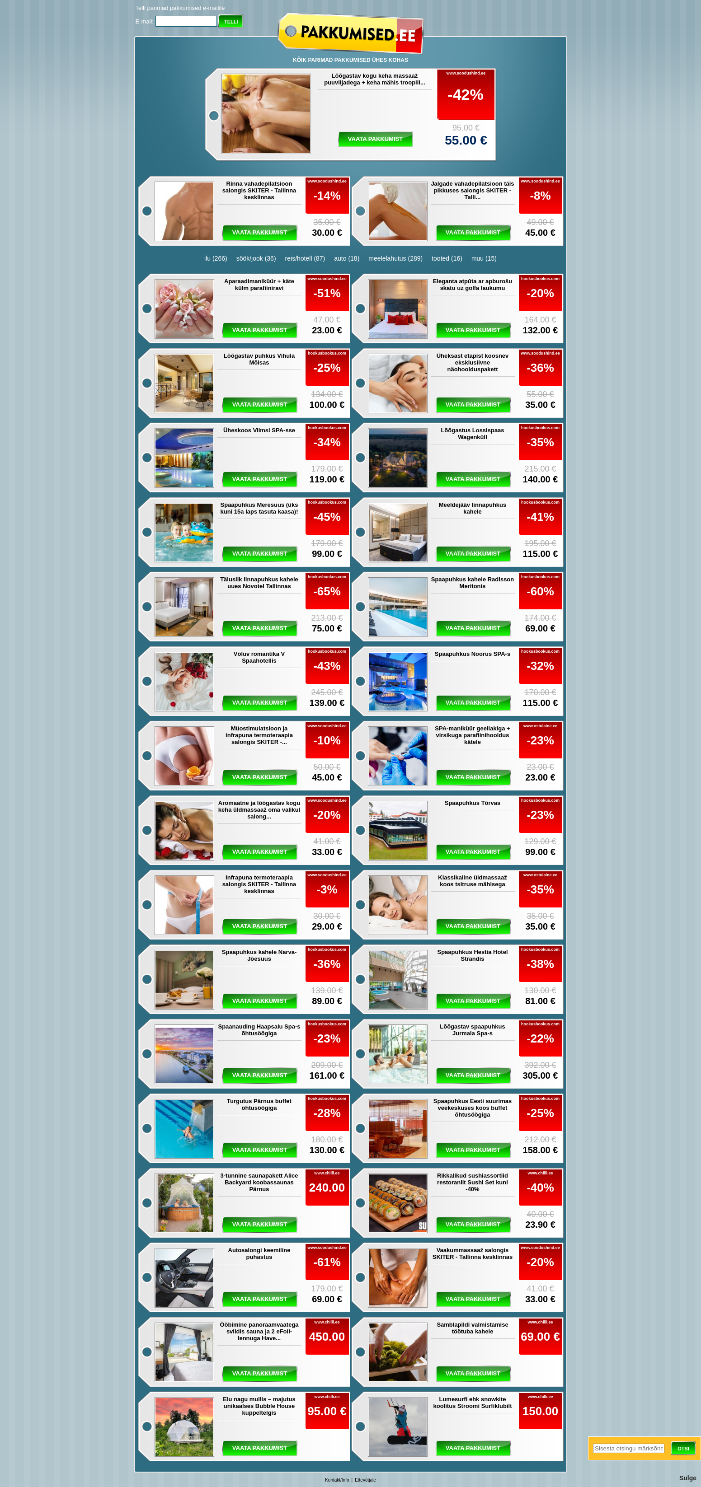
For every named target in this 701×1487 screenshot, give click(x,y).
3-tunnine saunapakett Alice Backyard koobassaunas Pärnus (259, 1182)
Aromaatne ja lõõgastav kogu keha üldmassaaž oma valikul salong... (259, 810)
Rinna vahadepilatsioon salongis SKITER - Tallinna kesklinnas (259, 190)
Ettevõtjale (365, 1480)
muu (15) (484, 258)
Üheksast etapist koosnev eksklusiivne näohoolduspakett (473, 362)
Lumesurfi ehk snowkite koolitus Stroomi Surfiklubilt (472, 1402)
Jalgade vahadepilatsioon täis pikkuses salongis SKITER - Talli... (472, 190)
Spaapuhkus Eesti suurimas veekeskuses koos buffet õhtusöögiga (472, 1108)
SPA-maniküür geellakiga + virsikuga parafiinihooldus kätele (472, 735)
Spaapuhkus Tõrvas (473, 803)
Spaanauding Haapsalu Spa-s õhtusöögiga (259, 1030)
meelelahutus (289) (395, 258)
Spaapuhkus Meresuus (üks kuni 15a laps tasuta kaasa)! (259, 508)
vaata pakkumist (375, 139)
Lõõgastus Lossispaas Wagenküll (472, 433)
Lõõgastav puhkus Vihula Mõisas (259, 359)
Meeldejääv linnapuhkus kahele (473, 508)
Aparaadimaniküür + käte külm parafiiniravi (259, 284)
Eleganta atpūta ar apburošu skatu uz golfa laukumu (473, 284)
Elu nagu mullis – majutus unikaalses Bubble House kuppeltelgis (259, 1406)
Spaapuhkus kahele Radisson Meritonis (472, 582)
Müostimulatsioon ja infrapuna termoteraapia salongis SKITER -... (259, 735)
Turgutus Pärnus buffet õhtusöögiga (259, 1104)
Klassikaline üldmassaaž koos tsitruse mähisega (472, 881)
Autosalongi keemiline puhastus (259, 1253)
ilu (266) (215, 258)
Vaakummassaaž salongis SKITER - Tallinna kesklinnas (473, 1253)
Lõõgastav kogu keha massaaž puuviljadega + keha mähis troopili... (374, 79)
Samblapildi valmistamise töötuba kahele (472, 1328)
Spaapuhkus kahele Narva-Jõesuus (259, 955)
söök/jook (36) (256, 258)
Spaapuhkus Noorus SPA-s (472, 653)
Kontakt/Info (337, 1480)
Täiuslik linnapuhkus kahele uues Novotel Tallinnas (259, 582)
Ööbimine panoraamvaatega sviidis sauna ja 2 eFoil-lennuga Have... (259, 1331)
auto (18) (346, 258)
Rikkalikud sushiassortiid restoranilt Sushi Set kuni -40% (472, 1182)
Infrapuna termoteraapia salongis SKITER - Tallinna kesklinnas (259, 884)
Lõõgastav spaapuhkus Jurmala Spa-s (472, 1030)
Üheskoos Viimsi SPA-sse (259, 430)
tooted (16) (447, 258)
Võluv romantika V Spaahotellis (259, 657)
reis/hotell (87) (305, 258)
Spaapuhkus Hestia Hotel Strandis (472, 955)
